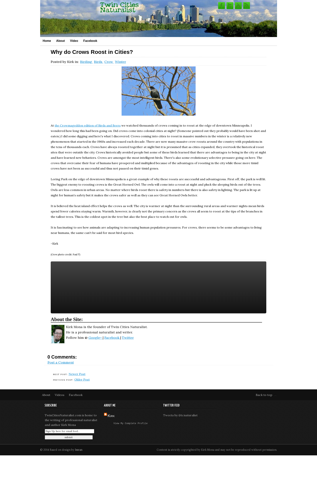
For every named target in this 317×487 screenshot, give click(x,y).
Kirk (111, 416)
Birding (86, 62)
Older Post (82, 379)
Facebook (90, 40)
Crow (109, 62)
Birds (98, 62)
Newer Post (77, 374)
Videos (60, 395)
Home (47, 40)
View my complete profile (130, 423)
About (60, 40)
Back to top (264, 395)
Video (74, 40)
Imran (78, 449)
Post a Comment (61, 362)
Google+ (95, 337)
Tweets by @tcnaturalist (180, 415)
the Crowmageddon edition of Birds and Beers (88, 125)
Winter (120, 62)
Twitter (128, 337)
